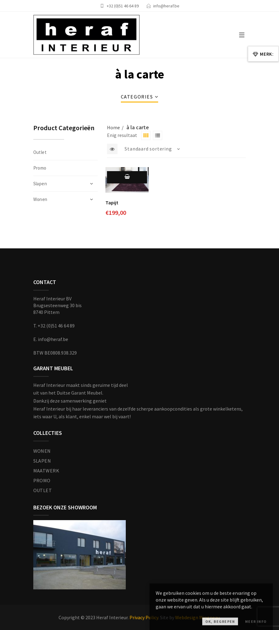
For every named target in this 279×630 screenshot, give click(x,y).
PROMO (42, 480)
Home (113, 127)
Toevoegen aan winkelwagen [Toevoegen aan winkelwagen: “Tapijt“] (127, 182)
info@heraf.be (166, 6)
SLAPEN (42, 461)
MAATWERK (46, 470)
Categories (137, 97)
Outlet (40, 152)
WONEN (42, 451)
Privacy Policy (143, 617)
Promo (40, 168)
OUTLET (42, 490)
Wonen (40, 199)
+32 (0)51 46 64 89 (123, 6)
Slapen (40, 184)
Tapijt (111, 202)
